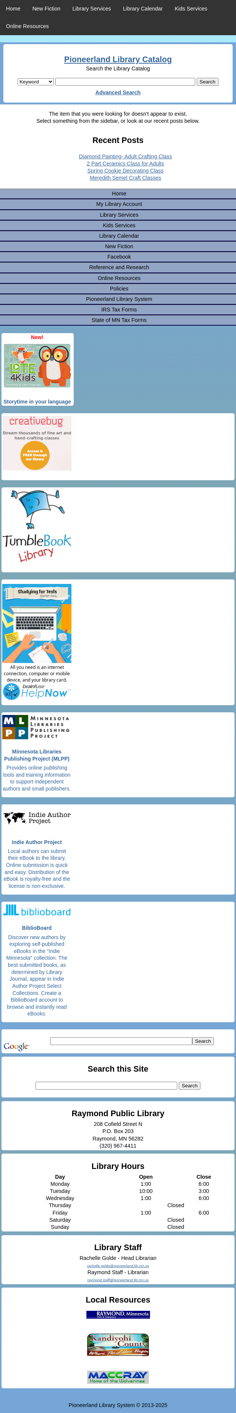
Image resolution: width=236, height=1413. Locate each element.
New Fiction (46, 9)
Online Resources (27, 26)
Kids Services (191, 9)
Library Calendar (143, 9)
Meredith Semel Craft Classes (125, 178)
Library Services (92, 9)
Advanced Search (118, 92)
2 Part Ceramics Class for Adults (125, 164)
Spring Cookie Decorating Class (126, 171)
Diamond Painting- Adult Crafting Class (125, 156)
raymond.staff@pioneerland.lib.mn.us (117, 1280)
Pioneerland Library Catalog (118, 59)
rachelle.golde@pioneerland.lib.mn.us (118, 1266)
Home (13, 9)
